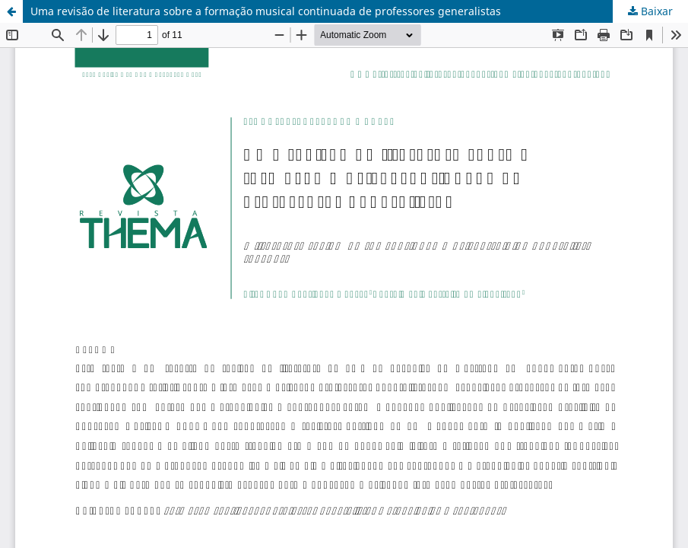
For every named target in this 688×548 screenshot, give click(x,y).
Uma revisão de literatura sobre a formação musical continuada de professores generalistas (265, 11)
